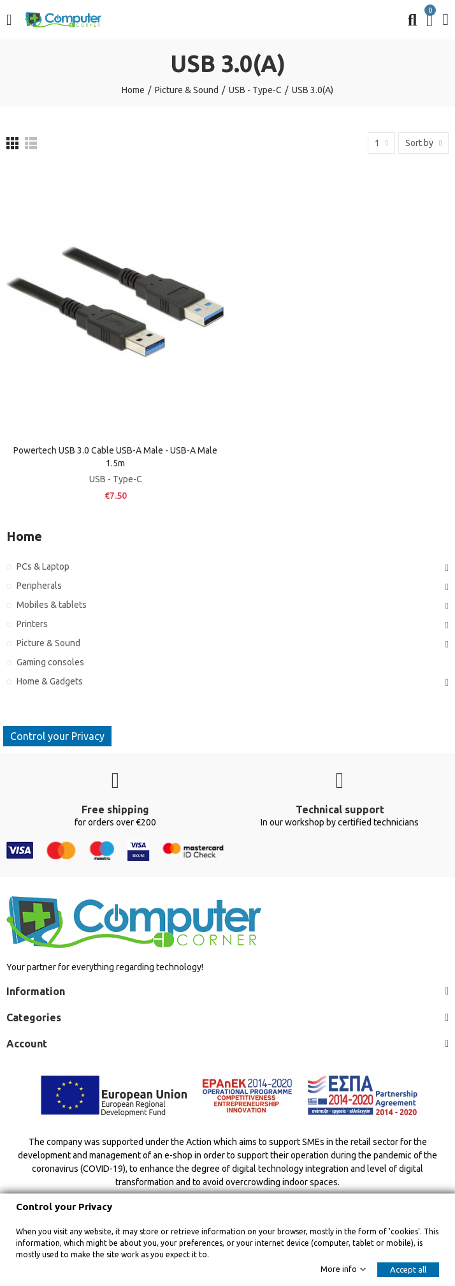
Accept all (408, 1269)
